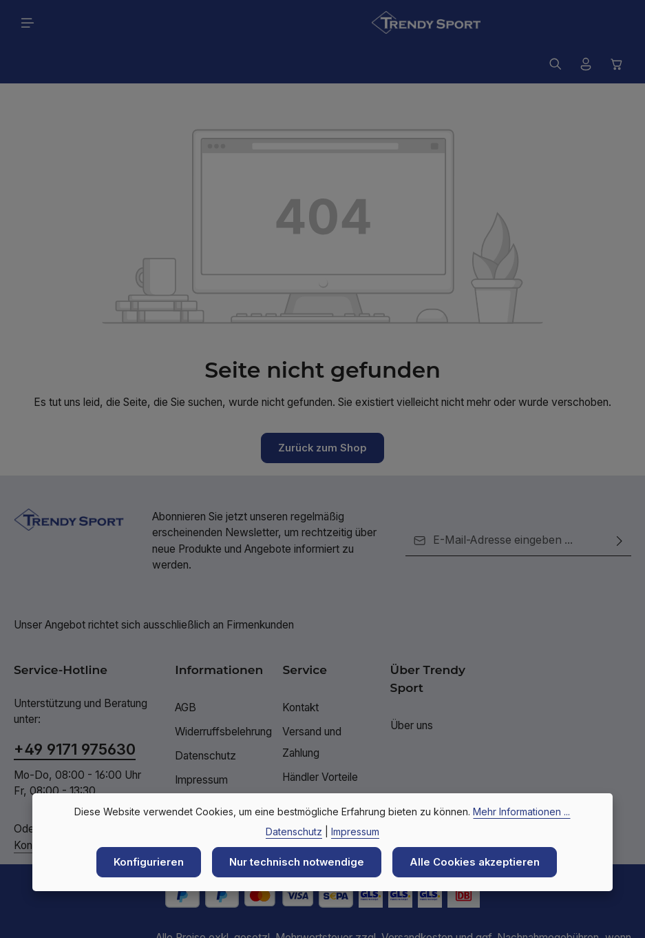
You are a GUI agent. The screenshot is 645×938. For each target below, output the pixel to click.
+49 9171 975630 (75, 712)
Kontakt (300, 669)
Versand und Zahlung (311, 704)
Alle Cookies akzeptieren (477, 861)
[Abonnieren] (619, 503)
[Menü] (27, 23)
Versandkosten (417, 899)
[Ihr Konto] (586, 23)
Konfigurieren (144, 861)
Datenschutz (205, 717)
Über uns (411, 687)
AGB (185, 669)
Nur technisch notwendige (295, 861)
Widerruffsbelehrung (223, 693)
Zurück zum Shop (322, 409)
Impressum (201, 742)
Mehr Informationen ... (521, 811)
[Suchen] (555, 23)
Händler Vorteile (320, 739)
